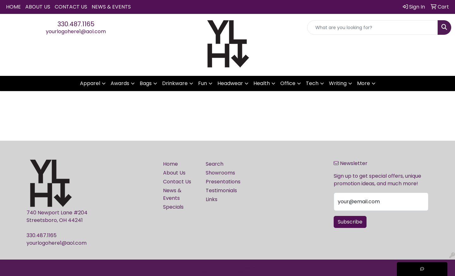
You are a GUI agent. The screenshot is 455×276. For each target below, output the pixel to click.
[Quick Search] (372, 27)
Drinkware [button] (175, 83)
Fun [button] (202, 83)
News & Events (111, 6)
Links (211, 199)
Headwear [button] (230, 83)
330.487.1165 (76, 24)
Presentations (223, 181)
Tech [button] (312, 83)
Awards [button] (120, 83)
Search (214, 164)
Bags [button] (146, 83)
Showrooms (220, 172)
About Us (37, 6)
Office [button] (287, 83)
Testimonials (221, 190)
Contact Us (71, 6)
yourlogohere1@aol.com (76, 31)
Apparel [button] (90, 83)
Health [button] (261, 83)
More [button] (363, 83)
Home (13, 6)
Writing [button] (338, 83)
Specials (173, 207)
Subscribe (350, 221)
